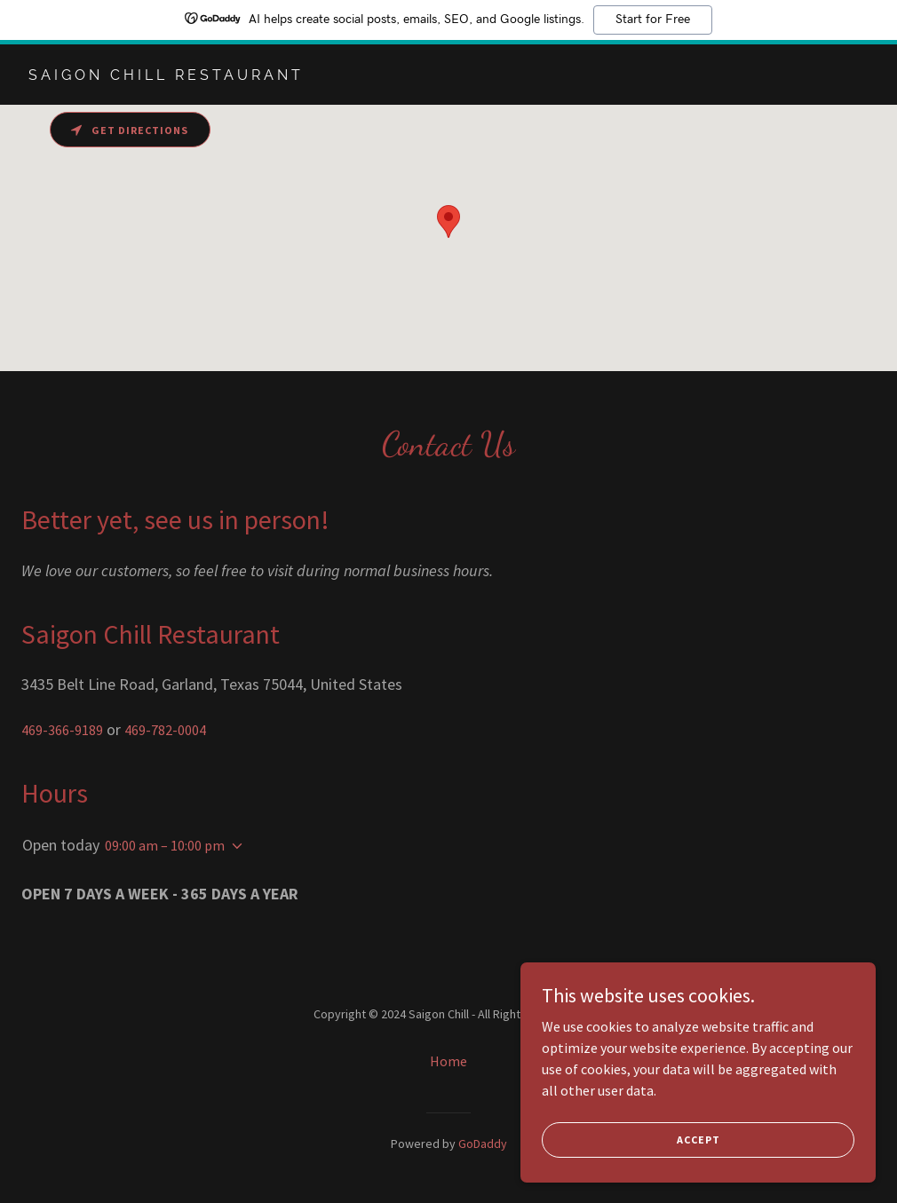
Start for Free (652, 19)
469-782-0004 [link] (165, 730)
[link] (166, 74)
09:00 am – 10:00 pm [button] (165, 845)
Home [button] (448, 1061)
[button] (233, 846)
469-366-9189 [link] (62, 730)
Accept (698, 1139)
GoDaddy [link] (482, 1144)
